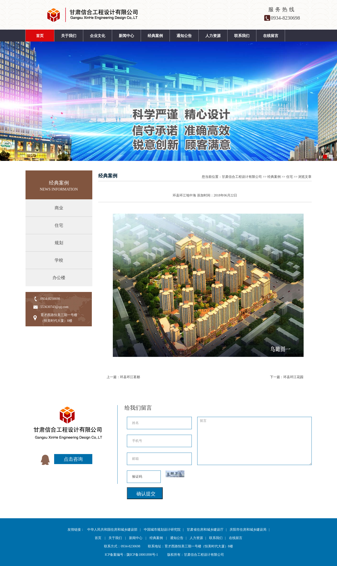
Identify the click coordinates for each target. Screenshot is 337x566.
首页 (40, 36)
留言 (254, 441)
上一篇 (112, 377)
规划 (59, 242)
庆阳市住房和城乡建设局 (248, 529)
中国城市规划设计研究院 (162, 529)
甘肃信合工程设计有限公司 (242, 177)
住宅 (59, 225)
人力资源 (213, 36)
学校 (59, 260)
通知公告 (184, 36)
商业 (59, 208)
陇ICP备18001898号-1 (142, 554)
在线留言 (270, 36)
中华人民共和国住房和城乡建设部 (112, 529)
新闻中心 (126, 36)
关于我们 (68, 36)
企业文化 (97, 36)
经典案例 (155, 36)
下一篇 (275, 377)
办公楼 (58, 277)
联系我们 (241, 36)
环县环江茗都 (130, 377)
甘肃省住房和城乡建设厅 (205, 529)
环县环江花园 (293, 377)
